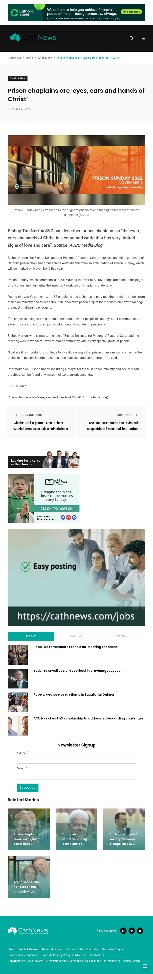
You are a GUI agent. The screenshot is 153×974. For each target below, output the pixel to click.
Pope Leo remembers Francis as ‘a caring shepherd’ (76, 646)
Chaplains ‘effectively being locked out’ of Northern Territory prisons (75, 843)
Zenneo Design (131, 960)
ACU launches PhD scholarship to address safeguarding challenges (89, 718)
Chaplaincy (17, 78)
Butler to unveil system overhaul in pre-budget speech (78, 670)
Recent (31, 636)
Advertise (80, 955)
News (11, 949)
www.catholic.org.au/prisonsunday (68, 375)
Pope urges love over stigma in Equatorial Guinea (74, 694)
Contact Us (97, 955)
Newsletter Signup (113, 949)
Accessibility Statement (24, 955)
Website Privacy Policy (56, 955)
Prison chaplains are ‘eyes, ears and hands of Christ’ (44, 397)
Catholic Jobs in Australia (82, 949)
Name (22, 753)
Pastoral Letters (52, 949)
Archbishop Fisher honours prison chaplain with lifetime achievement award (28, 891)
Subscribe (27, 787)
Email (22, 768)
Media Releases (28, 949)
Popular (76, 636)
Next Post (128, 414)
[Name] (76, 759)
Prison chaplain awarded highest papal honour (26, 839)
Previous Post (27, 414)
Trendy (122, 636)
